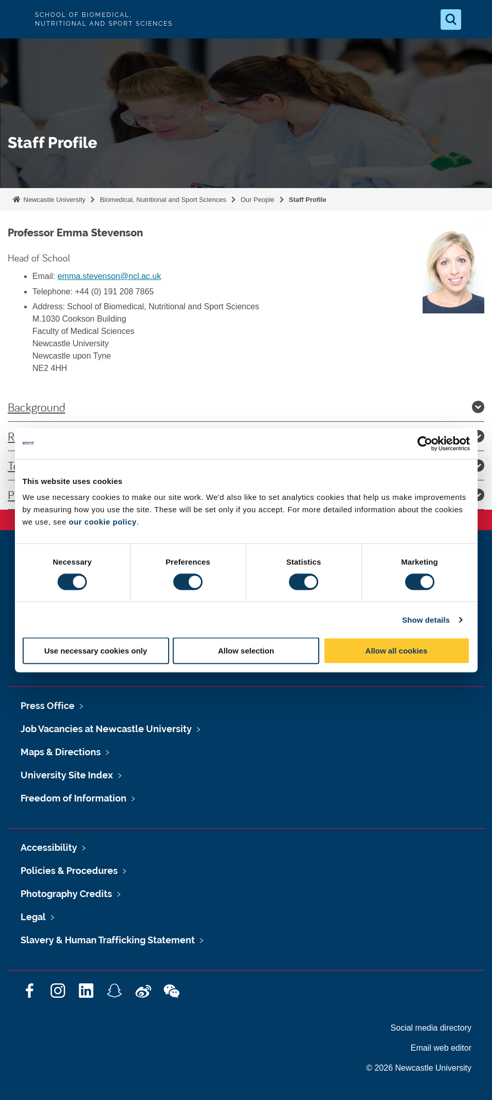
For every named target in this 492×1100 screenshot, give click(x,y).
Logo (16, 19)
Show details (426, 619)
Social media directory (431, 1027)
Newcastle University (53, 199)
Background (246, 407)
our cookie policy (103, 521)
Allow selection (246, 650)
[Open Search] (451, 19)
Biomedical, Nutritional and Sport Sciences (163, 199)
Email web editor (441, 1047)
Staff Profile (307, 199)
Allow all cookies (397, 650)
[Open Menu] (475, 19)
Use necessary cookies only (95, 650)
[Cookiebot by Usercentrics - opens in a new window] (425, 443)
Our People (258, 199)
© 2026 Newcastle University (418, 1068)
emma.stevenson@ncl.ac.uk (109, 276)
